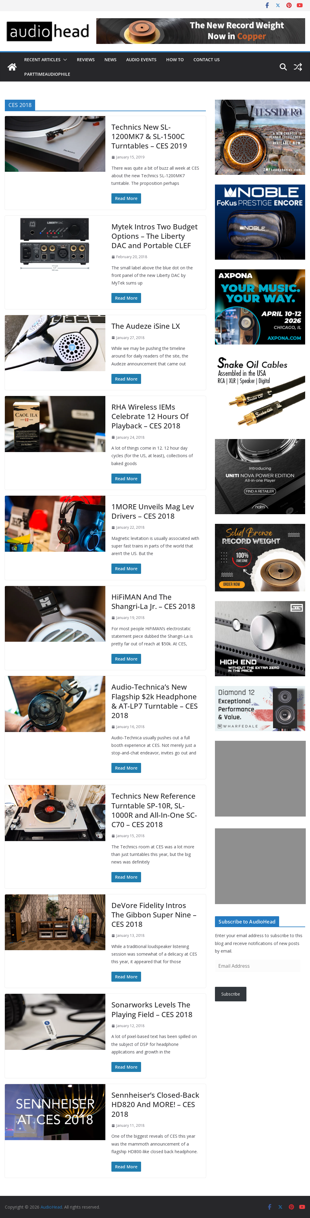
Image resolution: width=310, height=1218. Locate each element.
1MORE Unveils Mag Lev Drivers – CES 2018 (152, 511)
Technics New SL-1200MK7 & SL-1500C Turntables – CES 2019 (149, 136)
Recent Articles (42, 59)
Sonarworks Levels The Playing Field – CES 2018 (152, 1009)
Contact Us (206, 59)
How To (175, 59)
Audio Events (141, 59)
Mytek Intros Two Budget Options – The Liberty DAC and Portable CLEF (154, 235)
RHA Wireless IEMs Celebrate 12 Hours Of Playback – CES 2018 (149, 416)
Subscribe (230, 994)
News (110, 59)
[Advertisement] (260, 779)
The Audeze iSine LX (145, 326)
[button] (64, 59)
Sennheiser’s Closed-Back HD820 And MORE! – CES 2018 (155, 1104)
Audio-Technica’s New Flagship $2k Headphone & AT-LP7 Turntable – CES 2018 (154, 701)
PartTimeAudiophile (47, 74)
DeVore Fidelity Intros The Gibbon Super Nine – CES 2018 (153, 914)
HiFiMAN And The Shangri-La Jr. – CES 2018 (153, 601)
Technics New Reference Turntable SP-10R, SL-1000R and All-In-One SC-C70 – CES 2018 (154, 810)
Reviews (86, 59)
